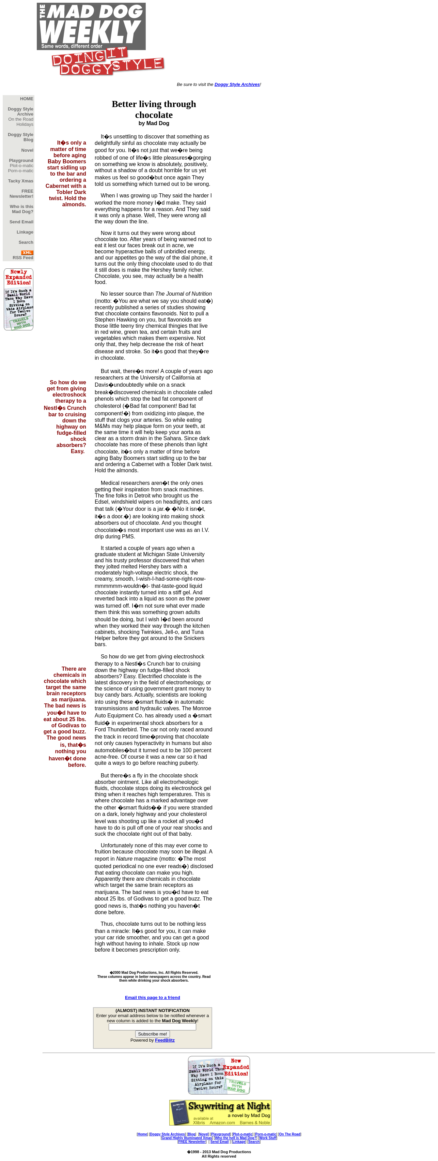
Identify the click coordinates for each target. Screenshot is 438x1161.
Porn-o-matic (20, 170)
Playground (220, 1134)
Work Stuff (267, 1138)
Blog (191, 1134)
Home (142, 1134)
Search (254, 1142)
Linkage (239, 1142)
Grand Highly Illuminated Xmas (187, 1138)
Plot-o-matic (21, 165)
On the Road (20, 119)
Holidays (24, 124)
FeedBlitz (165, 1040)
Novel (203, 1134)
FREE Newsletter (192, 1142)
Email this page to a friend (152, 997)
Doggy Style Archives (237, 84)
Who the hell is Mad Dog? (235, 1138)
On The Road (289, 1134)
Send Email (219, 1142)
